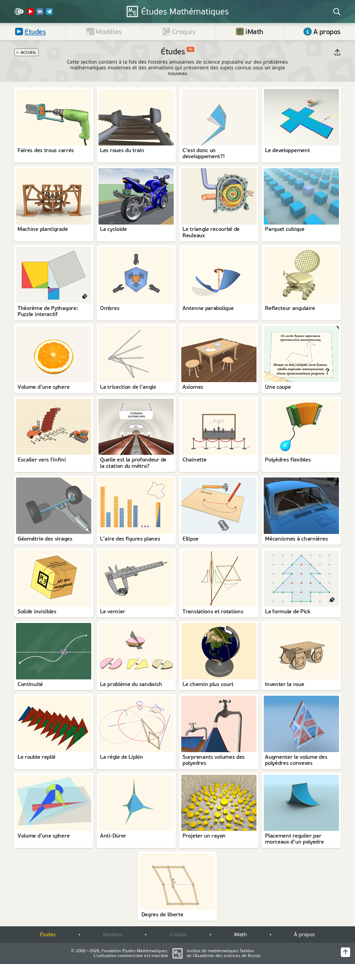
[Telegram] (49, 14)
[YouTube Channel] (30, 14)
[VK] (40, 14)
